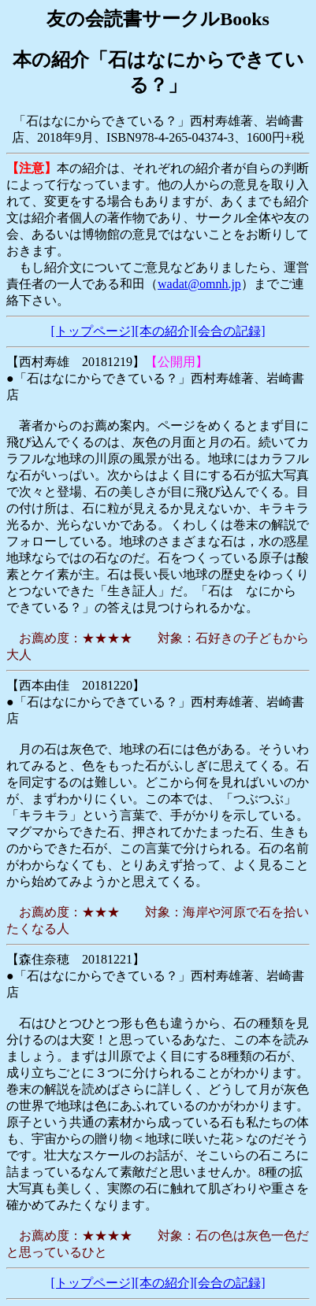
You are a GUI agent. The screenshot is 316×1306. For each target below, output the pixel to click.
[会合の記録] (230, 331)
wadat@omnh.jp (199, 283)
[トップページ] (93, 331)
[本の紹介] (164, 331)
